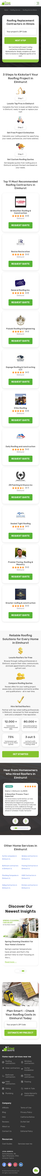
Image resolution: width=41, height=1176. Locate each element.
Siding (6, 1088)
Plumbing (7, 1093)
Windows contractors (27, 1062)
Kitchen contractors (27, 1076)
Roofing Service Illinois (30, 10)
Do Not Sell (25, 1122)
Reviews (5, 1122)
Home (6, 10)
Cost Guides (7, 1144)
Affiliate (5, 1108)
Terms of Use (26, 1108)
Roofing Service (15, 10)
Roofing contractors (8, 1062)
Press (23, 1127)
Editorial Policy (27, 1131)
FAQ (3, 1117)
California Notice (27, 1117)
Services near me (25, 1144)
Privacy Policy (26, 1112)
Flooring (26, 1082)
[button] (13, 828)
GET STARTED (20, 754)
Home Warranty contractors (29, 1094)
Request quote (20, 225)
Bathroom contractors (8, 1076)
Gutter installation (27, 1069)
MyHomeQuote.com (13, 1171)
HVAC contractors (8, 1083)
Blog (4, 1112)
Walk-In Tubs (28, 1088)
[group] (20, 942)
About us (6, 1127)
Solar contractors (11, 1068)
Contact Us (6, 1131)
